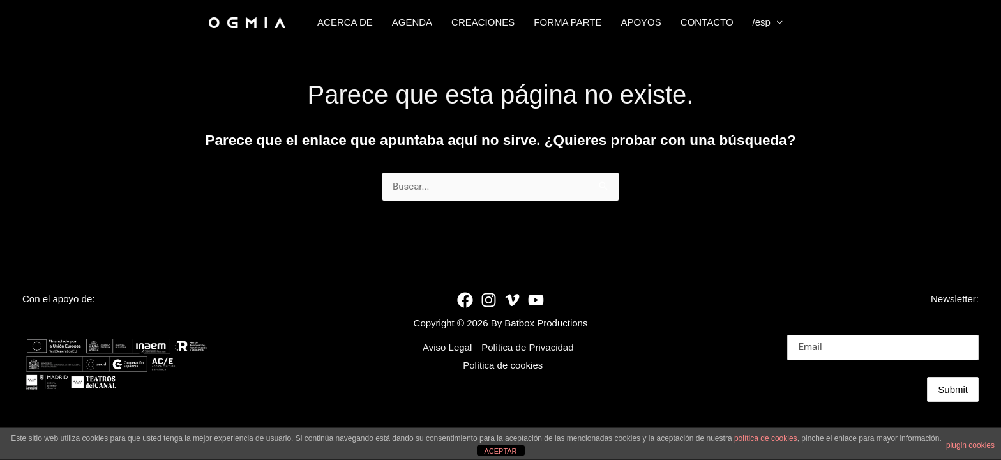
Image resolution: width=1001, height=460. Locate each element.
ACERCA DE (345, 22)
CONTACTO (707, 22)
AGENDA (412, 22)
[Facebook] (465, 300)
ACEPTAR (500, 451)
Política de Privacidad (527, 347)
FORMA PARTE (567, 22)
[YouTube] (536, 300)
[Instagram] (489, 300)
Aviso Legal (447, 347)
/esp (762, 22)
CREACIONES (483, 22)
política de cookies (765, 438)
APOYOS (641, 22)
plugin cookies (970, 445)
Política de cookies (503, 365)
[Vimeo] (512, 300)
